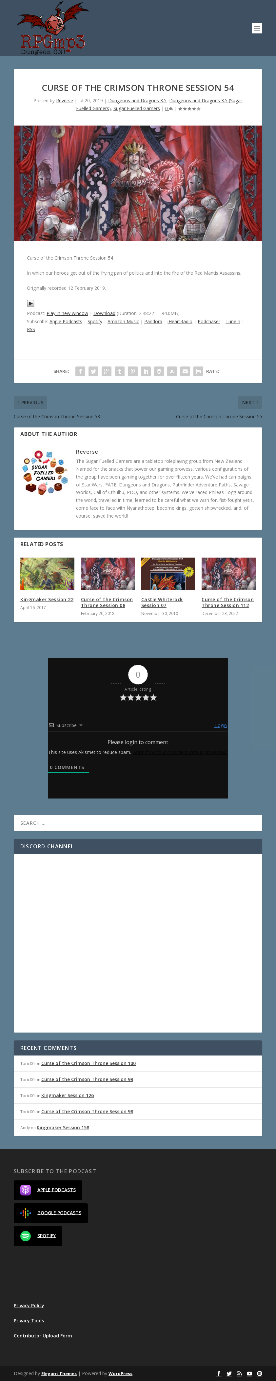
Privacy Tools (29, 1320)
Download (104, 313)
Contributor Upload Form (43, 1335)
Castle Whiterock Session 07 (162, 602)
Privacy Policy (29, 1305)
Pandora (153, 321)
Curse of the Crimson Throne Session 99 (87, 1079)
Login (220, 725)
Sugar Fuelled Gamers (136, 108)
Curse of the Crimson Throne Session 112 (228, 602)
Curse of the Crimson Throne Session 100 (88, 1063)
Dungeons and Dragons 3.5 (137, 100)
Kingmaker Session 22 (46, 599)
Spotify (95, 321)
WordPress (120, 1373)
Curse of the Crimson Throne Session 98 (87, 1111)
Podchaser (209, 321)
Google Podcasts (50, 1213)
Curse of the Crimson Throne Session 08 (107, 602)
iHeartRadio (180, 321)
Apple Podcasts (65, 321)
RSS (31, 329)
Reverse (64, 100)
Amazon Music (123, 321)
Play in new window (67, 313)
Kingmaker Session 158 (63, 1127)
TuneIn (233, 321)
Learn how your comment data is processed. (179, 752)
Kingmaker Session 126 (67, 1095)
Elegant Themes (59, 1373)
